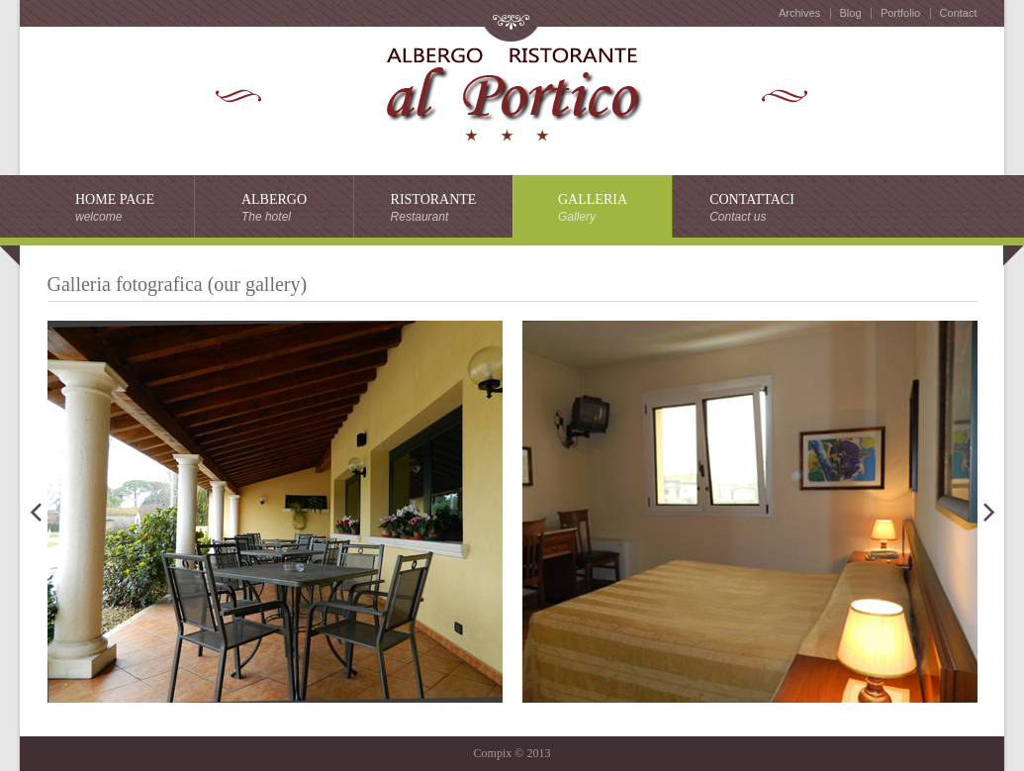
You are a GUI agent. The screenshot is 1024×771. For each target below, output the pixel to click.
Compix (493, 753)
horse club (511, 92)
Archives (799, 13)
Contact (958, 13)
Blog (851, 13)
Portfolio (900, 13)
